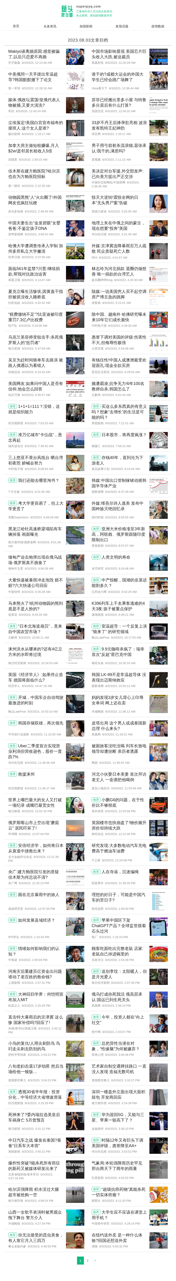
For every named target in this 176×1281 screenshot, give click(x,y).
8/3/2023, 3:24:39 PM (122, 1103)
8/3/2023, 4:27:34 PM (36, 1223)
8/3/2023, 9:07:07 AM (119, 545)
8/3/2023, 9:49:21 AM (119, 614)
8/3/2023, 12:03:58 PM (120, 811)
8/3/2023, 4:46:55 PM (42, 1246)
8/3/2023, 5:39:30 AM (122, 325)
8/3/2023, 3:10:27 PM (125, 1080)
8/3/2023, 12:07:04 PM (34, 834)
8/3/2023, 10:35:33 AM (120, 663)
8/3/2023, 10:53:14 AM (43, 711)
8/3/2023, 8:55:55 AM (119, 517)
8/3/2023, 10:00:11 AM (34, 637)
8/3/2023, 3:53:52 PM (122, 1151)
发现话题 (122, 26)
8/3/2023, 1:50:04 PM (33, 960)
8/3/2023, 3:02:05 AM (122, 211)
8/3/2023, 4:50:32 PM (113, 1246)
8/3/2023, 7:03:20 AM (39, 423)
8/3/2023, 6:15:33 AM (36, 372)
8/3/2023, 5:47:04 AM (36, 348)
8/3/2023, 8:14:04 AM (125, 469)
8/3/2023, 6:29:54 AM (125, 372)
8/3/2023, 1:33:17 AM (116, 134)
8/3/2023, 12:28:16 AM (37, 88)
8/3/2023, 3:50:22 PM (36, 1151)
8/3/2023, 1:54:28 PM (119, 960)
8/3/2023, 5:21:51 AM (116, 303)
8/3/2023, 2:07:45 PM (125, 982)
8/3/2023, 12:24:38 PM (117, 860)
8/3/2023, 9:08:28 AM (39, 568)
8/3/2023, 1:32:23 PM (113, 937)
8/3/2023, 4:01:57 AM (113, 257)
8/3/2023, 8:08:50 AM (39, 469)
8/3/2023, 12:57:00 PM (40, 908)
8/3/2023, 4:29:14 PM (125, 1223)
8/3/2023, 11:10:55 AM (46, 734)
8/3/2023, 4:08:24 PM (39, 1200)
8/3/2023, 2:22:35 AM (36, 186)
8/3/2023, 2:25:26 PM (36, 1005)
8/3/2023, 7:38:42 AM (39, 446)
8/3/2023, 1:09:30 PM (119, 908)
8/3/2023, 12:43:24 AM (31, 111)
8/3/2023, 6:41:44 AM (116, 395)
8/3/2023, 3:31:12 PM (36, 1128)
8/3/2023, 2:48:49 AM (39, 211)
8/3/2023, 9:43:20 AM (33, 614)
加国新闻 (86, 26)
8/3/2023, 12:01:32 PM (37, 811)
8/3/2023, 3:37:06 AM (36, 257)
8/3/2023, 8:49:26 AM (44, 517)
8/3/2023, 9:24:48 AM (119, 568)
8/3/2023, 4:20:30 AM (128, 280)
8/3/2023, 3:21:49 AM (122, 234)
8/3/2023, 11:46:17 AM (40, 788)
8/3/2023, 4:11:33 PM (116, 1200)
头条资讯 (50, 26)
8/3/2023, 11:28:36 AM (40, 762)
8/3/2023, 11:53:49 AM (126, 788)
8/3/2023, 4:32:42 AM (36, 303)
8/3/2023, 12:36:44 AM (124, 88)
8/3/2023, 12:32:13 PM (34, 883)
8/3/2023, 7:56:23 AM (116, 446)
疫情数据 (157, 26)
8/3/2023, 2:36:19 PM (116, 1005)
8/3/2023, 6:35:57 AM (36, 395)
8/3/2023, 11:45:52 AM (114, 762)
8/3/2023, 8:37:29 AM (119, 491)
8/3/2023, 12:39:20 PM (120, 883)
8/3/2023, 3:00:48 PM (119, 1054)
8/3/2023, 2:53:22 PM (42, 1054)
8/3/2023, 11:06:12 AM (120, 711)
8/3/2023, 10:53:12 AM (120, 686)
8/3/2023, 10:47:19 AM (37, 686)
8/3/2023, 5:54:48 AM (119, 348)
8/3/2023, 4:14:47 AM (36, 280)
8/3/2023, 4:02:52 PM (119, 1178)
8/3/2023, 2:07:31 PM (36, 982)
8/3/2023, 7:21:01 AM (119, 423)
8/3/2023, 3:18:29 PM (39, 1103)
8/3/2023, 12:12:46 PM (120, 834)
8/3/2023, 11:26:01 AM (117, 734)
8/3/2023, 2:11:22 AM (116, 159)
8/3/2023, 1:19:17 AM (36, 134)
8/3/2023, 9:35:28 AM (36, 592)
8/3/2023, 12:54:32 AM (120, 111)
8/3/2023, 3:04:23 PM (42, 1080)
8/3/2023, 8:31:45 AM (36, 491)
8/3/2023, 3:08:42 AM (39, 234)
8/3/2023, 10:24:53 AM (43, 663)
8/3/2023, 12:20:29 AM (120, 62)
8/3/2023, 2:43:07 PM (116, 1032)
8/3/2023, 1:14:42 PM (35, 937)
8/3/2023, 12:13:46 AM (37, 62)
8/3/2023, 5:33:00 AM (33, 325)
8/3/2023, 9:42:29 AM (122, 592)
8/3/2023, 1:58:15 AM (33, 159)
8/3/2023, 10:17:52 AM (126, 637)
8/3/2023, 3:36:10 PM (119, 1128)
